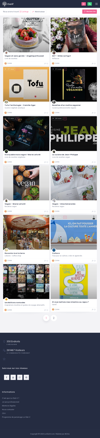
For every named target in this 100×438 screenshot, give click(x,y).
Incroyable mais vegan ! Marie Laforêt (22, 154)
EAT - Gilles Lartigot (61, 56)
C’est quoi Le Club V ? (10, 398)
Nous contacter (8, 409)
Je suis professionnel (10, 402)
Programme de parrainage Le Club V (16, 417)
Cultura (56, 253)
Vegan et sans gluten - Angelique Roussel (24, 56)
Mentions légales (8, 406)
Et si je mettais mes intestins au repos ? (70, 302)
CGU (4, 413)
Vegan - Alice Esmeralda (63, 204)
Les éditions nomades (15, 302)
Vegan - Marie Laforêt (15, 204)
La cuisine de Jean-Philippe (65, 154)
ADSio (67, 433)
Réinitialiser (38, 11)
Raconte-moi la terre (15, 253)
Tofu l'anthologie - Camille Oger (20, 105)
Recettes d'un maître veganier (66, 105)
